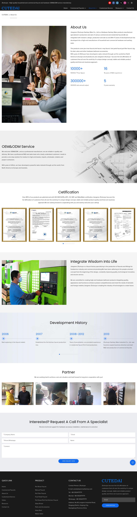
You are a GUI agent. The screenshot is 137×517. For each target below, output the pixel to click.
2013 (106, 334)
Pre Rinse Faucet (40, 486)
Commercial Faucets (8, 490)
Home (4, 486)
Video (4, 500)
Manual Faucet (40, 490)
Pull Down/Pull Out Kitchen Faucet (46, 500)
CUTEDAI (5, 15)
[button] (63, 243)
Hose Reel (38, 510)
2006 (5, 334)
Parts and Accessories (42, 507)
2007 (39, 334)
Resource (5, 503)
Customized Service (8, 497)
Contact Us (5, 507)
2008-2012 (77, 334)
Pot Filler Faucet (40, 493)
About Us (13, 15)
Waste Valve (39, 514)
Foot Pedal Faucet (41, 497)
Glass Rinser (39, 503)
